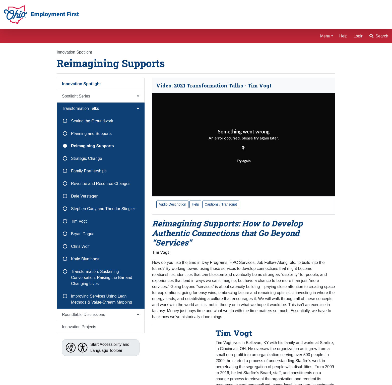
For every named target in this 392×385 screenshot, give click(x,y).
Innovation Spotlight (74, 52)
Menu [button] (325, 36)
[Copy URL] (244, 149)
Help (343, 36)
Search (378, 36)
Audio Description (172, 204)
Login (358, 36)
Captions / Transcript (221, 204)
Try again (244, 161)
